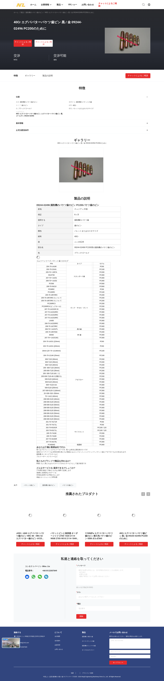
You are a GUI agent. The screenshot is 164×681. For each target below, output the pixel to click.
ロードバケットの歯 (88, 641)
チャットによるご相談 (23, 43)
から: (79, 592)
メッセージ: (81, 565)
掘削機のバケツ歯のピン (34, 12)
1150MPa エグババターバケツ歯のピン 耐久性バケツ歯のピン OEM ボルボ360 (99, 536)
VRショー (72, 4)
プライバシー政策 (87, 673)
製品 (22, 12)
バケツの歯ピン (67, 485)
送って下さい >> (118, 662)
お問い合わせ (59, 649)
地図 (72, 673)
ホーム (16, 12)
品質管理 (57, 645)
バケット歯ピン (29, 485)
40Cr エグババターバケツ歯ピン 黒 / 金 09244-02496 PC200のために (133, 536)
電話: (79, 604)
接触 (81, 616)
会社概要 (57, 636)
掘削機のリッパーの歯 (89, 645)
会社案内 (57, 640)
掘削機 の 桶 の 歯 (87, 636)
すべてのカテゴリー (88, 650)
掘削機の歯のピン (48, 485)
